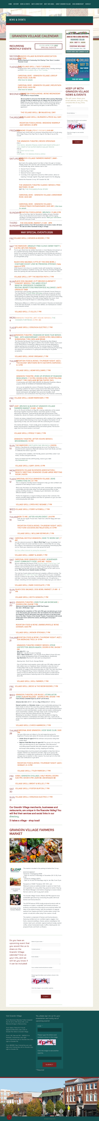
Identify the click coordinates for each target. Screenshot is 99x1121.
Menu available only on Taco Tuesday (35, 70)
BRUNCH (46, 212)
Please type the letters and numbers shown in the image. (45, 975)
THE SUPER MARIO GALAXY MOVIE (40, 147)
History (16, 4)
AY (57, 45)
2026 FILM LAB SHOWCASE (45, 602)
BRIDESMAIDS (21, 441)
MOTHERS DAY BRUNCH (39, 445)
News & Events (25, 4)
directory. (14, 816)
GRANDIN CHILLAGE (30, 776)
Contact (88, 4)
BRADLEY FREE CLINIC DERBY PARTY (44, 246)
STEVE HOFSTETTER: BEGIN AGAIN (36, 646)
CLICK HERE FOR (46, 45)
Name (69, 75)
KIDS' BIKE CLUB (49, 730)
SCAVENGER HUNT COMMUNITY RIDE (36, 560)
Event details (36, 956)
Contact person (36, 949)
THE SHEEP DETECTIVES (25, 150)
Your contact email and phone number (43, 967)
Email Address (71, 83)
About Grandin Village (63, 4)
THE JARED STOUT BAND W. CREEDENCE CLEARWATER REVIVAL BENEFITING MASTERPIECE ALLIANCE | (36, 285)
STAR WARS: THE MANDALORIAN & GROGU (31, 154)
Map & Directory (37, 4)
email (40, 1026)
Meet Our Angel (49, 4)
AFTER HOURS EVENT (38, 517)
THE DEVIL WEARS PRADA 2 (27, 145)
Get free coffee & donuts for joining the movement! (30, 550)
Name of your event (38, 941)
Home (10, 4)
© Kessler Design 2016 (49, 1118)
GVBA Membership (78, 4)
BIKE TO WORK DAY (50, 538)
